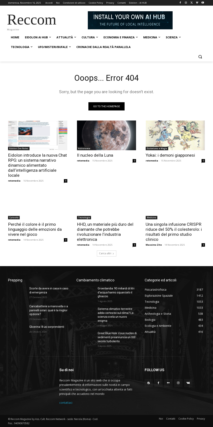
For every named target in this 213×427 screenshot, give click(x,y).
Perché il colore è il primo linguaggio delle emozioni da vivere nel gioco (35, 229)
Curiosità (13, 217)
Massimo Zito (154, 244)
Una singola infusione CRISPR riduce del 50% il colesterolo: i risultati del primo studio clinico (174, 232)
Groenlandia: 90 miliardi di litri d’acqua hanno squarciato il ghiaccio (116, 292)
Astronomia (84, 148)
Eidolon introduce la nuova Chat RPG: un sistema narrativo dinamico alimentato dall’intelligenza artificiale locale (37, 165)
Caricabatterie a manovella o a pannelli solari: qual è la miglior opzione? (48, 310)
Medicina (151, 217)
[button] (200, 56)
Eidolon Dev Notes (18, 148)
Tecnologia (84, 217)
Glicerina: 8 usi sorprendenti (46, 326)
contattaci (65, 403)
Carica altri (106, 253)
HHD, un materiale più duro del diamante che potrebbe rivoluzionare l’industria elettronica (105, 232)
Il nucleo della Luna (95, 155)
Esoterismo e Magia (157, 148)
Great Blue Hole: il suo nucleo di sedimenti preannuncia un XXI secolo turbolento (117, 337)
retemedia (14, 180)
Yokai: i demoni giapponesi (170, 155)
